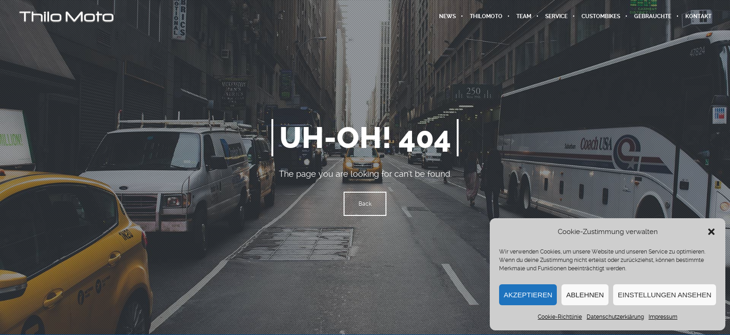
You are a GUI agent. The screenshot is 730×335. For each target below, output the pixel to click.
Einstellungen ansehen (664, 295)
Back (365, 204)
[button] (711, 231)
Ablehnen (585, 295)
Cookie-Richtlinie (560, 317)
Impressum (663, 317)
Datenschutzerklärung (615, 317)
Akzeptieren (528, 295)
